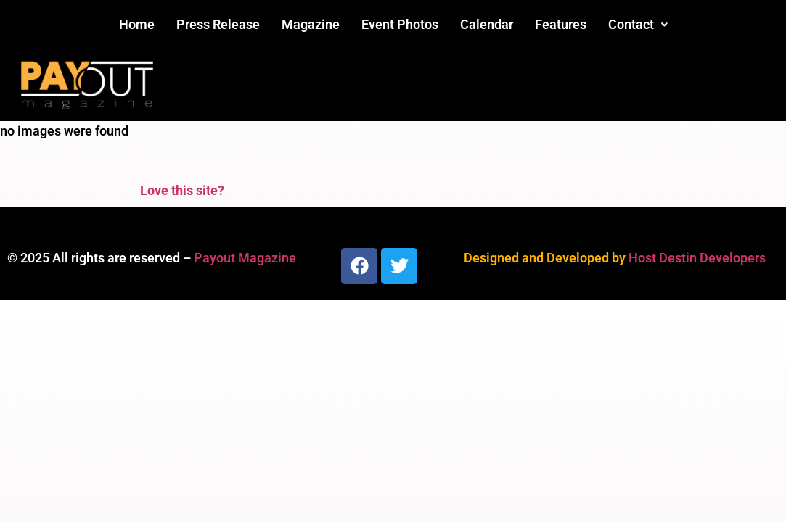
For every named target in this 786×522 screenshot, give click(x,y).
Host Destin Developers (697, 257)
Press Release (218, 24)
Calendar (486, 24)
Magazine (311, 24)
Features (560, 24)
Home (137, 24)
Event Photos (399, 24)
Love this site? (182, 190)
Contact (638, 24)
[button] (638, 24)
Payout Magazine (245, 257)
